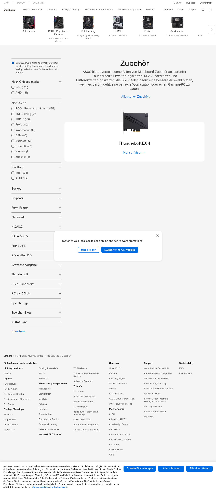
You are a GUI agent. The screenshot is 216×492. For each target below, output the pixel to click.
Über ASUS (114, 368)
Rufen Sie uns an (152, 393)
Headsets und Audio (83, 401)
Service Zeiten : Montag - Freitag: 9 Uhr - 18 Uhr (156, 400)
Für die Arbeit (10, 389)
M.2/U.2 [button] (17, 227)
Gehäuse (43, 399)
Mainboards (45, 388)
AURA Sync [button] (19, 322)
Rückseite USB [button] (21, 255)
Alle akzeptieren (199, 468)
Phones (7, 373)
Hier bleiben (88, 249)
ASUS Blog (114, 444)
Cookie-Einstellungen (140, 468)
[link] (9, 10)
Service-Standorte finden (156, 378)
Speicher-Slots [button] (21, 313)
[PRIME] (118, 30)
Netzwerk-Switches (83, 381)
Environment (206, 3)
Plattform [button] (17, 167)
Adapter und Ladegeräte (85, 424)
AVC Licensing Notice (120, 439)
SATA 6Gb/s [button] (19, 236)
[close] (157, 235)
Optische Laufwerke (49, 419)
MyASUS (148, 416)
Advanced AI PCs (117, 419)
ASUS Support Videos (155, 411)
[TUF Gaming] (88, 30)
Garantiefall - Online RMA (156, 368)
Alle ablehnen (171, 468)
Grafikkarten (45, 394)
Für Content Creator (14, 394)
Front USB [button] (18, 246)
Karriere (113, 373)
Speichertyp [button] (19, 303)
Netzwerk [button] (18, 217)
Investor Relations (118, 383)
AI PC (112, 414)
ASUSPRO (114, 429)
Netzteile (43, 409)
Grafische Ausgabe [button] (24, 265)
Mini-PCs (43, 378)
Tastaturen (78, 391)
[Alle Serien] (29, 30)
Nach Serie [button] (18, 103)
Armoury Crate (116, 449)
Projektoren (10, 419)
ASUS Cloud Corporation (121, 398)
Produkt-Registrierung (155, 383)
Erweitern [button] (18, 331)
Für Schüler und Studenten (17, 399)
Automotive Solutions (120, 434)
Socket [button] (16, 189)
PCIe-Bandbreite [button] (23, 284)
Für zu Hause (10, 384)
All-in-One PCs (11, 424)
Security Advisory (153, 406)
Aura (111, 454)
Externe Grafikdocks (49, 429)
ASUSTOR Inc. (116, 393)
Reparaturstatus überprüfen (158, 373)
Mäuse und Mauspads (84, 396)
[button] (178, 3)
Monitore (8, 414)
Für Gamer (9, 404)
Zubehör (66, 356)
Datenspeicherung (48, 424)
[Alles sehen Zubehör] (136, 97)
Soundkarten (45, 414)
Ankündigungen (117, 378)
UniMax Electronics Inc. (120, 404)
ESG (181, 368)
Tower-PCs (9, 429)
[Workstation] (177, 30)
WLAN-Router (80, 368)
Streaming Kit (80, 406)
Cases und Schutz (82, 419)
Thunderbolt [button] (19, 274)
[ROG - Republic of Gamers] (58, 30)
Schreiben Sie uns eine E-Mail (158, 388)
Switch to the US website (119, 249)
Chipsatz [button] (17, 198)
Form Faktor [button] (19, 208)
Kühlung (43, 404)
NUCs (42, 373)
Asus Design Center (119, 424)
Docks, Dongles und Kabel (86, 429)
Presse (112, 388)
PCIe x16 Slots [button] (21, 293)
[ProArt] (148, 30)
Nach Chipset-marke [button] (25, 82)
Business (190, 3)
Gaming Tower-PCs (48, 368)
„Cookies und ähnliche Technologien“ (49, 487)
